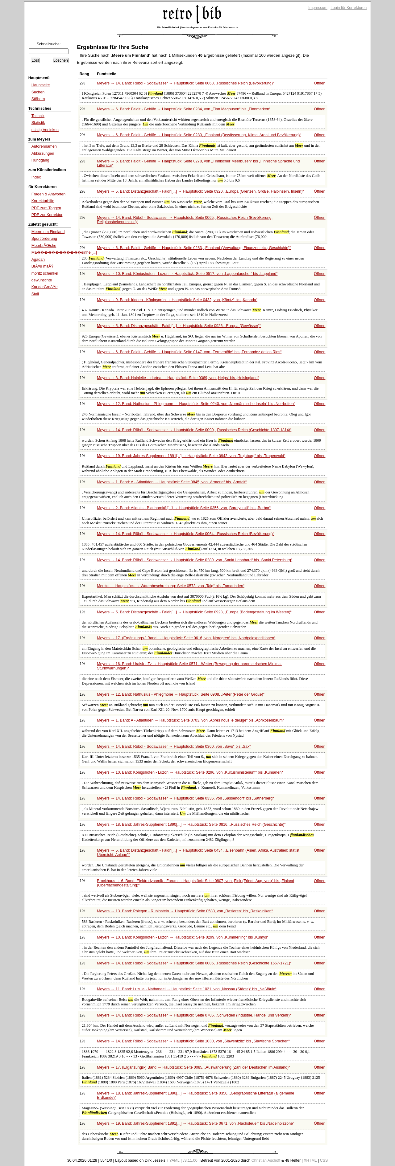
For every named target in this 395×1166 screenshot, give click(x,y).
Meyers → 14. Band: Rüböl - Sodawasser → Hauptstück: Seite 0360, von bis (174, 746)
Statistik (38, 123)
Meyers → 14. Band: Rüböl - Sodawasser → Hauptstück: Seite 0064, (185, 534)
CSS (324, 1160)
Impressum (317, 8)
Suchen (37, 92)
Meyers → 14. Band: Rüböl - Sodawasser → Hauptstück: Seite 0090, (194, 430)
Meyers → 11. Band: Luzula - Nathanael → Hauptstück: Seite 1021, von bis (186, 989)
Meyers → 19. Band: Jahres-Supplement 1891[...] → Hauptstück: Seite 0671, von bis (195, 1123)
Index (36, 177)
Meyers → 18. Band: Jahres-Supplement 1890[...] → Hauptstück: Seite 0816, (191, 824)
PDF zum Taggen (46, 208)
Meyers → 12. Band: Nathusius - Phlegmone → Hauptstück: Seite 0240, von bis (196, 404)
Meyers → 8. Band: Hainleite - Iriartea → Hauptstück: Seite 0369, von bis (178, 378)
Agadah (38, 259)
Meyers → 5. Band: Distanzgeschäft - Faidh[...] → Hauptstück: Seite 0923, (194, 612)
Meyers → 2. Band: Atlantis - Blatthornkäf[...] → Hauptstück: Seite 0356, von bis (184, 508)
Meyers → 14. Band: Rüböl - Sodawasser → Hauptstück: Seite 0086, (194, 963)
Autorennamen (44, 146)
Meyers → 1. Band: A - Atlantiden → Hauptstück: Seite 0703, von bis (190, 720)
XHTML (310, 1160)
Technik (37, 116)
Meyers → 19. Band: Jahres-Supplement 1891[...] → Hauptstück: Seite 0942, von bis (191, 456)
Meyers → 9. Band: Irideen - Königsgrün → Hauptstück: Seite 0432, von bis (177, 300)
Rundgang (40, 160)
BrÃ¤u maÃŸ (42, 266)
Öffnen (319, 83)
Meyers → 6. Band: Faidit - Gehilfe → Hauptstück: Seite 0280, (199, 135)
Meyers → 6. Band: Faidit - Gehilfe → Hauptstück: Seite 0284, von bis (183, 109)
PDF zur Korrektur (47, 215)
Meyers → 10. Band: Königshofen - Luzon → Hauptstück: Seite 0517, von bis (187, 274)
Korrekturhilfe (42, 201)
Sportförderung (44, 238)
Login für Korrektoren (349, 8)
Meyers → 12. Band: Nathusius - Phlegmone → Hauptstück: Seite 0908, (180, 694)
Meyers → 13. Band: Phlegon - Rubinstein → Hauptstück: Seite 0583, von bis (185, 911)
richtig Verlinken (45, 130)
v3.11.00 (190, 1160)
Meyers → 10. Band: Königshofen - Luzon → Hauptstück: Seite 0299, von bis (182, 937)
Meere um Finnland (48, 232)
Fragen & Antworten (48, 194)
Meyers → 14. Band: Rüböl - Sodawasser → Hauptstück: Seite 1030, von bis (193, 1041)
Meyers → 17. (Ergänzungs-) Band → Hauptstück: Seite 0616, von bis (186, 638)
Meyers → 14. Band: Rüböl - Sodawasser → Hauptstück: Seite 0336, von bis (185, 798)
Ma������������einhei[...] (64, 252)
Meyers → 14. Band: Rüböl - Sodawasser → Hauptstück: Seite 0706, (194, 1015)
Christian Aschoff (266, 1160)
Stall (35, 294)
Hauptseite (40, 85)
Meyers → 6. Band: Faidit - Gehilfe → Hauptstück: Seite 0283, (194, 248)
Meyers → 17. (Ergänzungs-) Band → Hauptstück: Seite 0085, (193, 1067)
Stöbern (38, 99)
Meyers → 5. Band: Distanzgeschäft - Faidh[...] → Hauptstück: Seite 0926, (179, 326)
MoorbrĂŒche (43, 245)
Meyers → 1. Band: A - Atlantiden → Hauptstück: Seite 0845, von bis (172, 482)
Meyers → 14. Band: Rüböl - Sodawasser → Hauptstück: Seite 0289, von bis (194, 560)
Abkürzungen (42, 153)
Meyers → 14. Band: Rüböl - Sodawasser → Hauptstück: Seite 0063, (185, 83)
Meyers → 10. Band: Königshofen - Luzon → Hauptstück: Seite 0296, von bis (190, 772)
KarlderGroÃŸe (44, 287)
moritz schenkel (44, 273)
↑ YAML (173, 1160)
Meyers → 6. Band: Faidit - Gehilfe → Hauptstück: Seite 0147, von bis (189, 352)
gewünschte (41, 280)
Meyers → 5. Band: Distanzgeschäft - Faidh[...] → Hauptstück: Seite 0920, (200, 191)
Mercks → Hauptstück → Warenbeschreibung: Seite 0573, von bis (170, 586)
